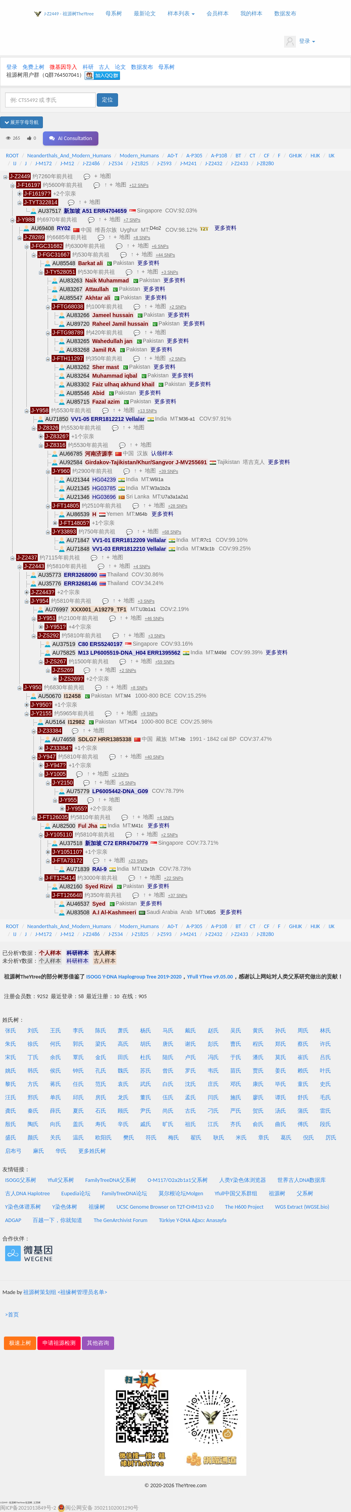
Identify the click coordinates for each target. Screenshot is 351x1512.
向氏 (55, 1124)
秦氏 (33, 1111)
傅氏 (303, 1124)
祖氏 (190, 1124)
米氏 (241, 1137)
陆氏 (168, 1057)
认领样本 (162, 453)
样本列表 (181, 13)
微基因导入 (63, 67)
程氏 (258, 1044)
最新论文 (145, 13)
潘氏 (258, 1057)
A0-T (173, 155)
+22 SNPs (173, 878)
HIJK (315, 155)
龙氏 (123, 1097)
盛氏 (10, 1137)
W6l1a (156, 479)
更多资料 (225, 228)
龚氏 (10, 1111)
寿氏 (100, 1124)
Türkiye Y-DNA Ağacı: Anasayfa (193, 1220)
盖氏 (78, 1124)
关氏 (55, 1137)
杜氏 (145, 1057)
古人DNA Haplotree (27, 1193)
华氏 (61, 1151)
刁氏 (213, 1111)
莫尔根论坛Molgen (181, 1193)
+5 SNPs (127, 783)
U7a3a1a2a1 (174, 497)
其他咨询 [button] (98, 1343)
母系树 (113, 13)
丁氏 (33, 1057)
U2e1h (148, 869)
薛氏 (55, 1111)
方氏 (33, 1084)
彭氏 (213, 1044)
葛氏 (286, 1137)
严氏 (235, 1111)
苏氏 (145, 1070)
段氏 (325, 1124)
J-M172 (43, 163)
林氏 (325, 1030)
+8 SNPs (141, 237)
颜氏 (33, 1137)
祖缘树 (97, 1207)
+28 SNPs (177, 506)
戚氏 (145, 1124)
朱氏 (10, 1044)
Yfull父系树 (61, 1180)
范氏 (100, 1084)
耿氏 (218, 1137)
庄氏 (213, 1084)
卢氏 (190, 1057)
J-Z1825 (140, 163)
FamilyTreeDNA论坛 (124, 1193)
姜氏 (280, 1070)
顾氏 (123, 1111)
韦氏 (213, 1070)
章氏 (263, 1137)
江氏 (213, 1124)
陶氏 (33, 1124)
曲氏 (280, 1124)
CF (267, 155)
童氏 (303, 1084)
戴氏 (190, 1030)
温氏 (78, 1137)
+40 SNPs (154, 757)
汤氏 (280, 1111)
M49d (220, 652)
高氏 (123, 1044)
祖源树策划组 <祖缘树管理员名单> (65, 1292)
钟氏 (78, 1070)
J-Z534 (115, 163)
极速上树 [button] (20, 1343)
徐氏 (33, 1044)
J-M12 (67, 163)
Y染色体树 (64, 1207)
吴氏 (235, 1030)
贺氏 (258, 1111)
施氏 (235, 1097)
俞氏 (258, 1124)
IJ (15, 163)
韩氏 (33, 1070)
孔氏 (100, 1070)
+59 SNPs (164, 661)
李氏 (78, 1030)
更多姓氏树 (92, 1151)
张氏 (10, 1030)
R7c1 (205, 540)
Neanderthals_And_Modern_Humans (69, 155)
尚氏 (168, 1111)
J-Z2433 (239, 163)
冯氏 (213, 1057)
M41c (137, 826)
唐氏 (168, 1044)
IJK (331, 155)
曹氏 (235, 1044)
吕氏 (325, 1057)
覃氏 (78, 1057)
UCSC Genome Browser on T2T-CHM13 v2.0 (165, 1207)
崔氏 (303, 1057)
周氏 (303, 1030)
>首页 (12, 1314)
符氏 (151, 1137)
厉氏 (330, 1137)
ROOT (12, 155)
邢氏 (33, 1097)
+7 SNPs (132, 220)
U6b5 (210, 912)
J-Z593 (164, 163)
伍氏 (168, 1097)
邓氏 (235, 1084)
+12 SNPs (139, 185)
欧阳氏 (103, 1137)
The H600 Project (244, 1207)
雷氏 (325, 1111)
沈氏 (190, 1084)
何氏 (55, 1044)
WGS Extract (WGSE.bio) (302, 1207)
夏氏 (78, 1111)
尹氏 (145, 1111)
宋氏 (10, 1057)
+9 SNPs (149, 713)
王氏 (55, 1030)
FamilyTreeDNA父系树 (110, 1180)
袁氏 (123, 1084)
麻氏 (38, 1151)
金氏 (100, 1057)
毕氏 (280, 1084)
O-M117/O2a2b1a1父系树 (178, 1180)
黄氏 (258, 1030)
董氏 (145, 1097)
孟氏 (190, 1097)
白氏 (168, 1084)
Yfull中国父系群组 (236, 1193)
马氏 (168, 1030)
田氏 (123, 1057)
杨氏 (145, 1030)
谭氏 (280, 1097)
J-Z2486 (91, 163)
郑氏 (280, 1044)
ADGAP (13, 1220)
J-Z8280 (265, 163)
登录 (299, 42)
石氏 (100, 1111)
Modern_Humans (139, 155)
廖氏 (258, 1097)
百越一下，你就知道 (57, 1220)
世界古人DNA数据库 (301, 1180)
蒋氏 (55, 1084)
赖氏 (303, 1070)
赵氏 (213, 1030)
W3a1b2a (160, 488)
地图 (105, 176)
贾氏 (258, 1070)
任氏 (78, 1084)
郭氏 (78, 1044)
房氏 (100, 1097)
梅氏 (173, 1137)
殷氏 (10, 1124)
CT (252, 155)
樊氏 (128, 1137)
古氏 (190, 1111)
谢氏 (190, 1044)
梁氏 (100, 1044)
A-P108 (219, 155)
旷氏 (168, 1124)
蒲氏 (303, 1111)
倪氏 (308, 1137)
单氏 (55, 1097)
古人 (104, 67)
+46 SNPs (154, 618)
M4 (127, 696)
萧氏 (123, 1030)
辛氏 (123, 1124)
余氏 (55, 1057)
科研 (88, 67)
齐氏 (235, 1124)
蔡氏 (303, 1044)
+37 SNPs (177, 895)
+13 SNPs (147, 410)
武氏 (145, 1084)
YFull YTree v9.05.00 (210, 976)
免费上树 (33, 67)
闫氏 (213, 1097)
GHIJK (295, 155)
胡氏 (145, 1044)
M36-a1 (187, 419)
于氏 (235, 1057)
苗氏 (235, 1070)
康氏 (258, 1084)
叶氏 (325, 1070)
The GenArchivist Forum (120, 1220)
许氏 (325, 1044)
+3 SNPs (169, 272)
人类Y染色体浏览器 (242, 1180)
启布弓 (13, 1151)
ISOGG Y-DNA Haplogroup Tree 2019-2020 (133, 976)
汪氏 (10, 1097)
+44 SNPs (165, 255)
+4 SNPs (141, 566)
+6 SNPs (160, 246)
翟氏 (195, 1137)
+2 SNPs (177, 307)
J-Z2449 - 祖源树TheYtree (69, 14)
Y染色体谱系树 (23, 1207)
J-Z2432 (213, 163)
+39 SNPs (168, 471)
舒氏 (303, 1097)
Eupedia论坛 (76, 1193)
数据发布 (285, 13)
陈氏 (100, 1030)
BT (238, 155)
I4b (182, 739)
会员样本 (218, 13)
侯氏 (55, 1070)
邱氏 (78, 1097)
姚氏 (10, 1070)
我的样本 (251, 13)
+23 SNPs (138, 860)
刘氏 (33, 1030)
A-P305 (195, 155)
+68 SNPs (171, 532)
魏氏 (123, 1070)
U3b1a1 (147, 609)
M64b (141, 514)
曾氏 (168, 1070)
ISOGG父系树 (20, 1180)
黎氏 (10, 1084)
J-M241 (188, 163)
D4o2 (155, 228)
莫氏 (280, 1057)
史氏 (325, 1084)
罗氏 (190, 1070)
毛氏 (325, 1097)
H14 (132, 722)
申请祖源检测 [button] (59, 1343)
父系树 (305, 1193)
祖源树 (277, 1193)
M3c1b (207, 549)
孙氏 (280, 1030)
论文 (120, 67)
